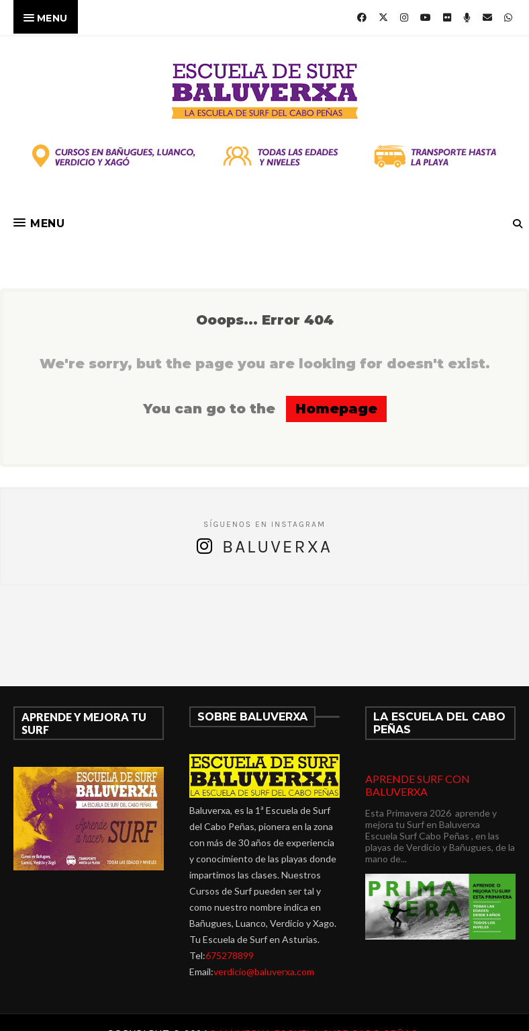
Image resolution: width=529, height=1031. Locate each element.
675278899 (229, 955)
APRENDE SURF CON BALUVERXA (417, 785)
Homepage (336, 409)
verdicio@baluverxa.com (263, 971)
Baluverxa (277, 546)
